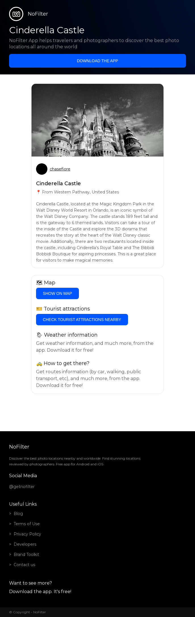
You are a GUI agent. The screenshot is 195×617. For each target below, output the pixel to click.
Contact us (24, 564)
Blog (18, 513)
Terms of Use (27, 523)
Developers (25, 544)
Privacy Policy (27, 534)
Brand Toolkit (26, 554)
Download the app (97, 61)
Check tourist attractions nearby (82, 319)
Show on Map (57, 293)
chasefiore (60, 169)
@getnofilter (22, 486)
